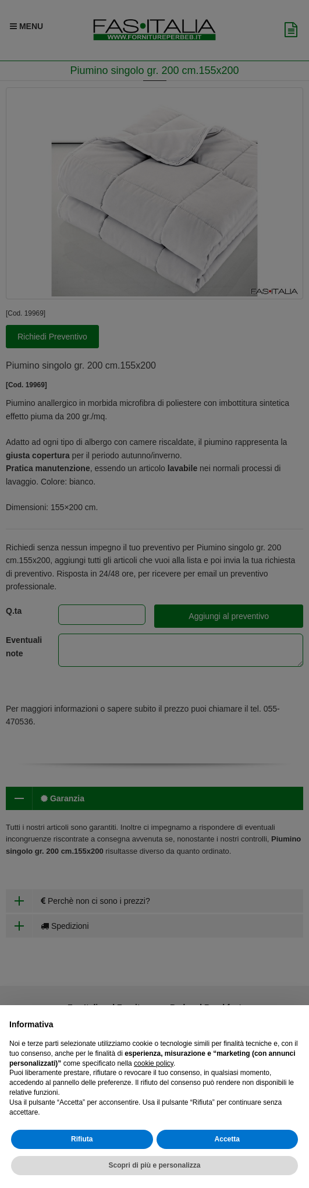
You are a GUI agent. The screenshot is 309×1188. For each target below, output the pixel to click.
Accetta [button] (227, 1139)
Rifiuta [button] (82, 1139)
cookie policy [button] (153, 1063)
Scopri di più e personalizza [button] (154, 1165)
